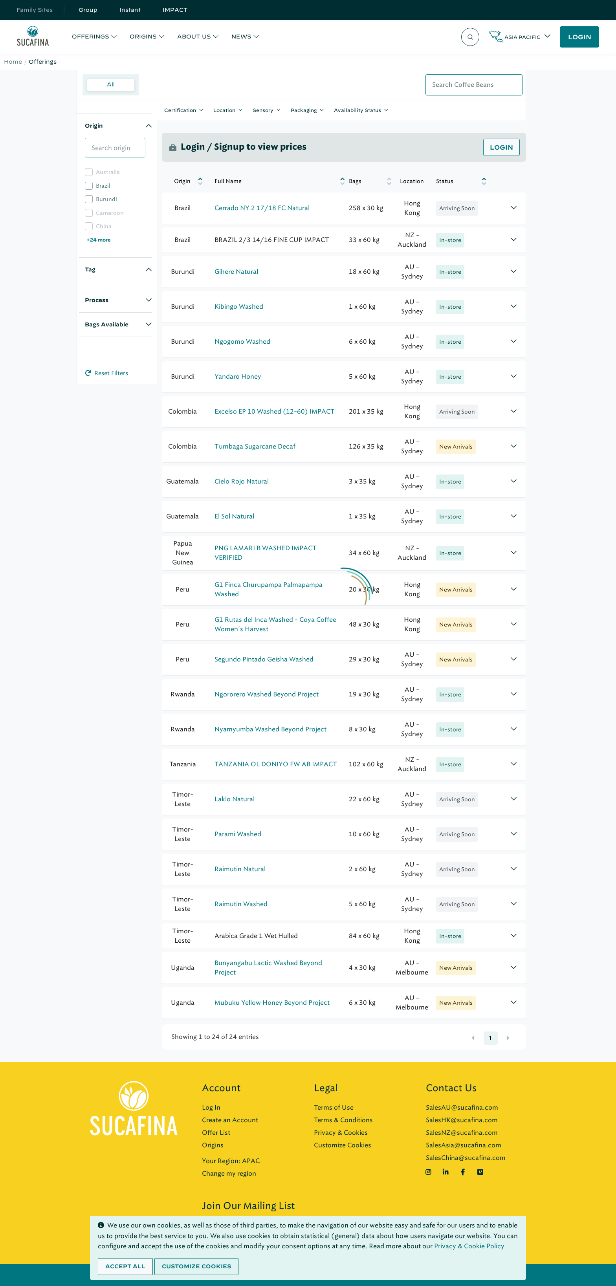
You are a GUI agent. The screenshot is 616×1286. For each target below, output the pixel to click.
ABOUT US (194, 36)
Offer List (216, 1132)
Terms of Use (334, 1107)
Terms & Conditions (343, 1120)
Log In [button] (211, 1107)
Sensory (263, 110)
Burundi (106, 199)
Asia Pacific (522, 37)
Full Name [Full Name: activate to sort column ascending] (228, 181)
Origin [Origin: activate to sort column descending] (182, 181)
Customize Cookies (342, 1145)
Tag (90, 269)
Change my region (229, 1173)
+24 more (98, 239)
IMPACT (175, 10)
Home (13, 62)
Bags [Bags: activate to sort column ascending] (354, 181)
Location (224, 110)
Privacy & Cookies (341, 1132)
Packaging (304, 110)
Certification (180, 110)
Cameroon (110, 213)
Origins (213, 1145)
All (111, 84)
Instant (130, 10)
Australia (108, 172)
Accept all (125, 1266)
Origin (94, 126)
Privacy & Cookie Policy (469, 1246)
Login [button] (501, 147)
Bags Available (106, 324)
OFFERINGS (90, 36)
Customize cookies (196, 1266)
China (104, 226)
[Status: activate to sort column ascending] (454, 181)
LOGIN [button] (579, 36)
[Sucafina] (33, 37)
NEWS (241, 36)
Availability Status (357, 110)
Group (88, 10)
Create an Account (230, 1120)
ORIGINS (143, 36)
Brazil (103, 186)
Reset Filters (106, 372)
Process (96, 300)
